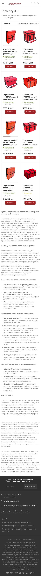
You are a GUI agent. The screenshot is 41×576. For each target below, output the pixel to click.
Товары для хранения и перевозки (24, 15)
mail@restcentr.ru (11, 501)
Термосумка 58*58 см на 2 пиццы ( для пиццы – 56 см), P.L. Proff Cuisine (10, 190)
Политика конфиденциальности (16, 522)
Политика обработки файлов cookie (18, 526)
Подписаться (30, 486)
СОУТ (4, 519)
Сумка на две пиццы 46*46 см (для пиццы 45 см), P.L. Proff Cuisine (10, 53)
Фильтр (7, 23)
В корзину (10, 66)
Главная (4, 15)
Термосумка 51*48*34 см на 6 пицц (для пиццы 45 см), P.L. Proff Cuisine (30, 99)
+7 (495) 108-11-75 (11, 495)
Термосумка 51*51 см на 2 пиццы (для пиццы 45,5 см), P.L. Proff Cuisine (10, 144)
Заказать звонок (10, 497)
